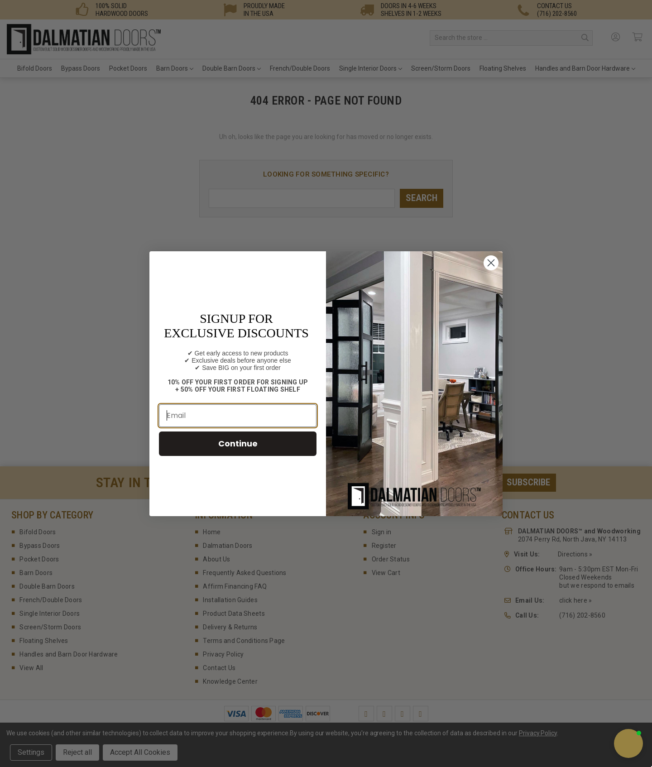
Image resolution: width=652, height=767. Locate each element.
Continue (238, 443)
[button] (628, 743)
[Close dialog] (491, 263)
